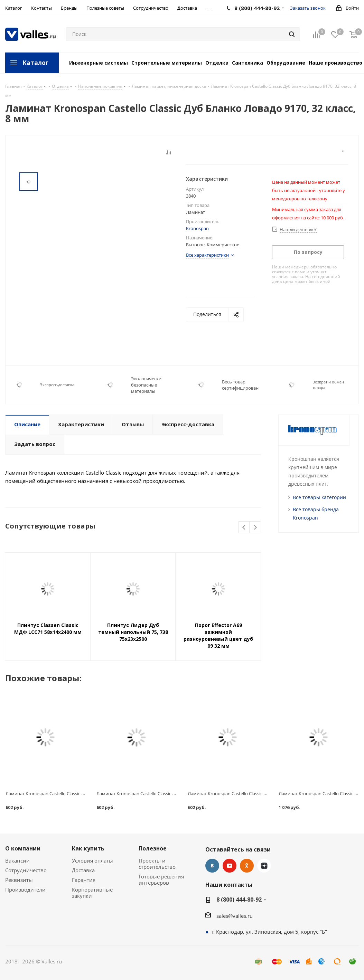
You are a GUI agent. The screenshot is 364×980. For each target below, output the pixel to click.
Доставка (83, 870)
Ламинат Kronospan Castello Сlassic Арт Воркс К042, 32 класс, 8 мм (76, 793)
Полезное (153, 848)
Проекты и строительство (157, 863)
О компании (22, 848)
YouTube (229, 866)
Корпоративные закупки (92, 892)
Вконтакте (212, 866)
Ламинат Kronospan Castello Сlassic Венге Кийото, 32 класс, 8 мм (256, 793)
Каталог (35, 63)
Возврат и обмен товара (328, 384)
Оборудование (286, 62)
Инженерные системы (98, 62)
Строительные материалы (166, 62)
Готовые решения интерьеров (161, 879)
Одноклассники (247, 866)
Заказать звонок (308, 8)
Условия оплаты (92, 860)
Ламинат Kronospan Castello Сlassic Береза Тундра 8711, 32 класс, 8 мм (170, 793)
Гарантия (83, 879)
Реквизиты (19, 879)
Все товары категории (319, 497)
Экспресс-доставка (57, 384)
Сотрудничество (26, 870)
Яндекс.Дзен (264, 866)
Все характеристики (207, 255)
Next (255, 528)
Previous (244, 528)
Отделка (216, 62)
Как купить (88, 848)
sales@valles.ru (234, 915)
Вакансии (17, 860)
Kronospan (197, 228)
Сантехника (247, 62)
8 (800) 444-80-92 (239, 899)
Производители (25, 889)
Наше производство (335, 62)
